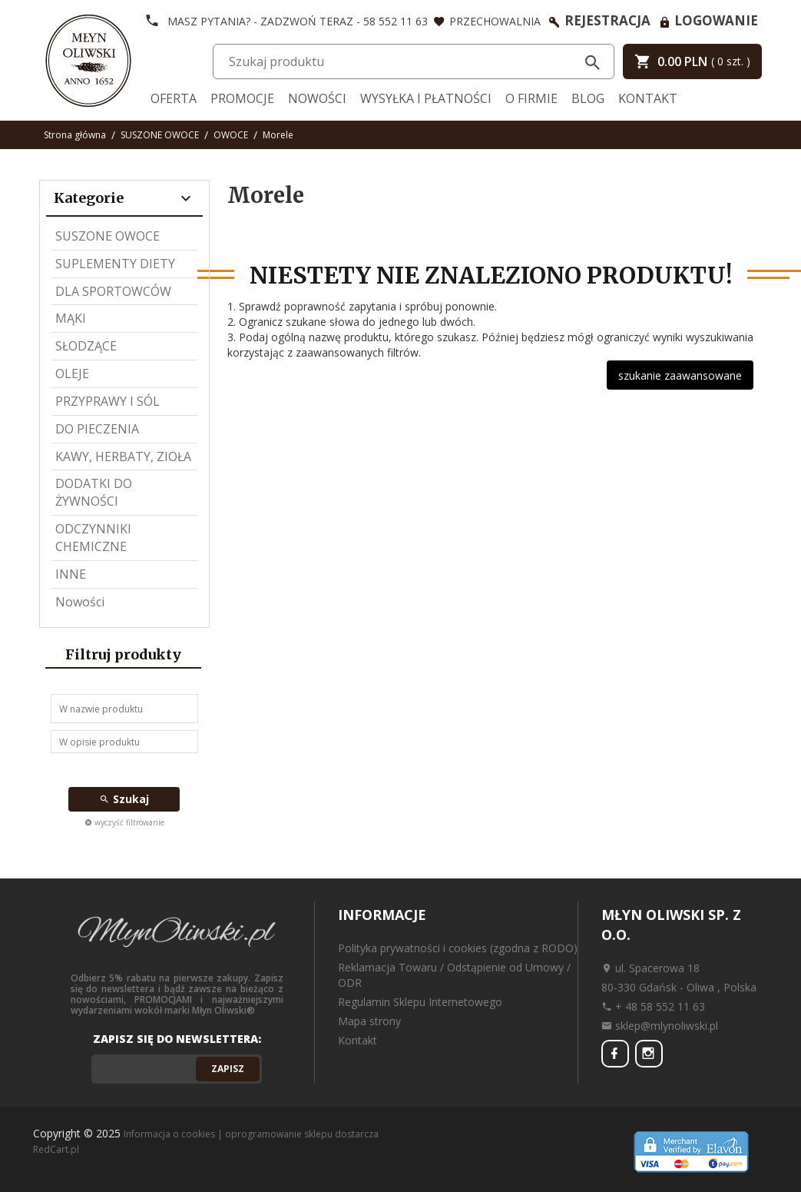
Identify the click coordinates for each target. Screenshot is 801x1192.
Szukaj (124, 799)
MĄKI (70, 318)
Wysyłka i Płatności (426, 98)
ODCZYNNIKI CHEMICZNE (93, 537)
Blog (587, 98)
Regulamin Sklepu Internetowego (420, 1001)
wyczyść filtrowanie (124, 822)
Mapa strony (369, 1021)
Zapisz (227, 1068)
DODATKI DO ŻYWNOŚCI (93, 492)
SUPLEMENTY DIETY (115, 263)
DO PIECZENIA (97, 428)
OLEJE (72, 373)
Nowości (317, 98)
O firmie (531, 98)
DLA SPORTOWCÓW (113, 291)
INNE (70, 574)
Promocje (242, 98)
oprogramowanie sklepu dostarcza (302, 1134)
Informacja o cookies (169, 1134)
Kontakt (647, 98)
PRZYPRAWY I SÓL (107, 401)
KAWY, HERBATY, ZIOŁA (123, 456)
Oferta (174, 98)
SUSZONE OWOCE (107, 235)
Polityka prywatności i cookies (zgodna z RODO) (458, 948)
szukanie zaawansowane (680, 375)
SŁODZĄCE (86, 345)
